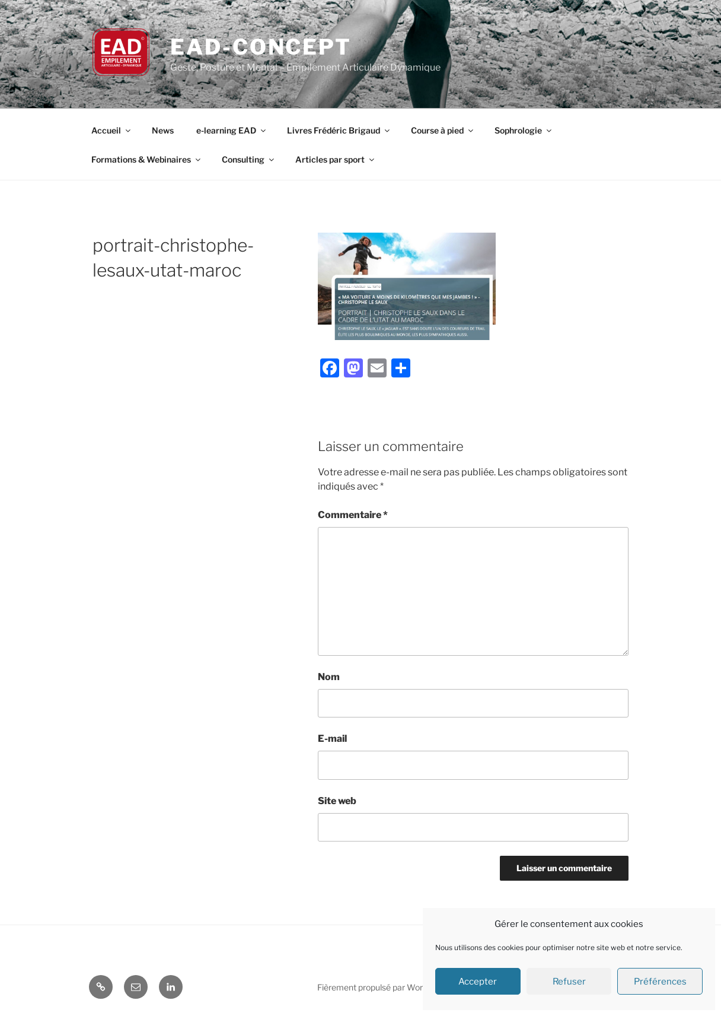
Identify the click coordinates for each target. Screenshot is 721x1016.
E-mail (332, 738)
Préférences (660, 981)
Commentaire (353, 514)
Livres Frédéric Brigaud (339, 130)
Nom (329, 676)
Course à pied (443, 130)
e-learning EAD (231, 130)
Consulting (249, 159)
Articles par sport (335, 159)
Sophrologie (524, 130)
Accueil (111, 130)
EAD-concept (261, 47)
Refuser (569, 981)
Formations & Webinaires (146, 159)
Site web (337, 801)
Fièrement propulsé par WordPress (383, 987)
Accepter (477, 981)
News (163, 130)
